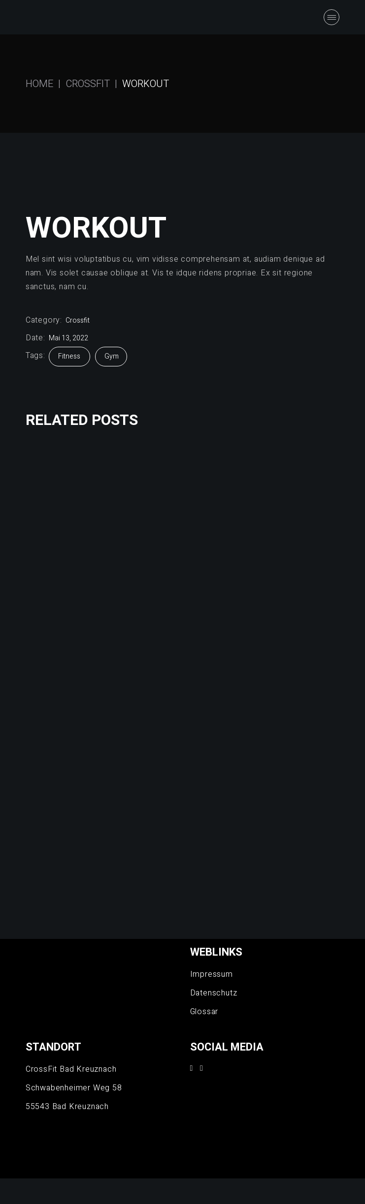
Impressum (211, 974)
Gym (111, 356)
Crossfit (78, 320)
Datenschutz (213, 993)
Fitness (70, 356)
